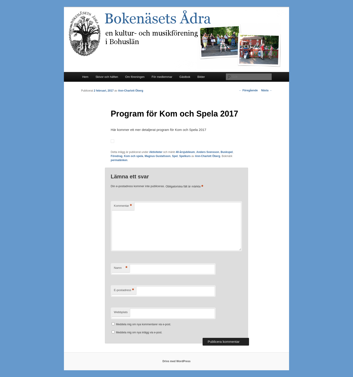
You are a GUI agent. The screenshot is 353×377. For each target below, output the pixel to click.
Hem (85, 77)
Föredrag (116, 156)
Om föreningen (135, 77)
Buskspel (227, 152)
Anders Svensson (207, 152)
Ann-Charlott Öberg (130, 90)
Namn (120, 268)
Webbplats (121, 312)
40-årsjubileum (185, 152)
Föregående (248, 90)
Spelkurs (185, 156)
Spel (175, 156)
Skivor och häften (106, 77)
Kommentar (123, 206)
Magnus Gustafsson (158, 156)
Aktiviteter (156, 152)
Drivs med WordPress (177, 361)
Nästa (266, 90)
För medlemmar (162, 77)
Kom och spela (133, 156)
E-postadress (124, 290)
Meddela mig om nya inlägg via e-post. (139, 332)
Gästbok (184, 77)
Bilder (201, 77)
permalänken (119, 160)
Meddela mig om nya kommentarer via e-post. (143, 324)
